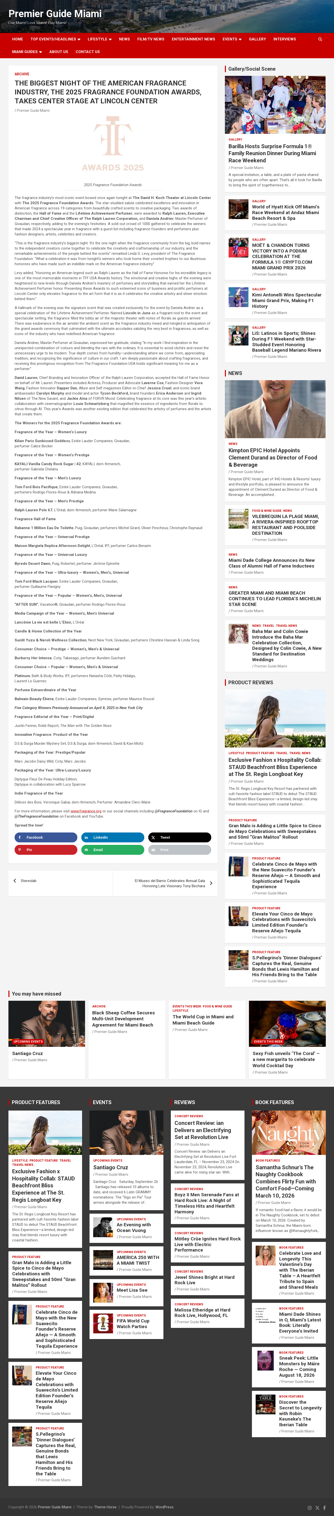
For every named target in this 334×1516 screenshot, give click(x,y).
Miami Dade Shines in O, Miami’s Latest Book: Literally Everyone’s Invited (300, 1322)
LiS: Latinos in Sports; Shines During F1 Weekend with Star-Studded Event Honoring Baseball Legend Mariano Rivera (286, 341)
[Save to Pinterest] (46, 850)
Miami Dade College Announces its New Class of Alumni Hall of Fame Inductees (272, 563)
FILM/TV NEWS (150, 39)
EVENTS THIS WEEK (187, 1006)
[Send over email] (112, 850)
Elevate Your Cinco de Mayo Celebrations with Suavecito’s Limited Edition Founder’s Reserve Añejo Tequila (284, 922)
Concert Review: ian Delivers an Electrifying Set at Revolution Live (203, 1130)
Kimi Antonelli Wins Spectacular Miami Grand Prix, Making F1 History (287, 300)
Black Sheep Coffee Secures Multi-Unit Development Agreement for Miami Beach (123, 1019)
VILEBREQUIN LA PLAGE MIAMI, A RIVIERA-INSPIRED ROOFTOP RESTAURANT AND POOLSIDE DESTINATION (285, 525)
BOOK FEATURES (274, 1102)
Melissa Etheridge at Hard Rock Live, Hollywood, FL (202, 1312)
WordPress (164, 1507)
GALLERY (257, 39)
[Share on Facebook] (46, 837)
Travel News (286, 626)
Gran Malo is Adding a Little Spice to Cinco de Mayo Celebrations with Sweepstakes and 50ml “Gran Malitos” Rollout (275, 831)
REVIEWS (184, 1102)
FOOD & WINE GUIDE (266, 511)
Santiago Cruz (27, 1053)
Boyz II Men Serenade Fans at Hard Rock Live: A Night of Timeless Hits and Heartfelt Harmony (207, 1203)
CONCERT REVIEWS (189, 1116)
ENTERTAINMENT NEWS (193, 39)
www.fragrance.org (86, 811)
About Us (58, 52)
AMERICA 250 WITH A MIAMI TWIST (138, 1260)
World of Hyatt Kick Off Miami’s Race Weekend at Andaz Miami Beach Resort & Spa (285, 212)
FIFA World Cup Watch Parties (133, 1323)
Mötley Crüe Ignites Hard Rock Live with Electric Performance (208, 1244)
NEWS (124, 39)
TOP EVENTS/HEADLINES (53, 39)
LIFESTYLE (97, 39)
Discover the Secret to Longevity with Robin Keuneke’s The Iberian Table (300, 1413)
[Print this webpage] (179, 850)
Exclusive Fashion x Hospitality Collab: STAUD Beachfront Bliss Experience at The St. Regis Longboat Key (275, 767)
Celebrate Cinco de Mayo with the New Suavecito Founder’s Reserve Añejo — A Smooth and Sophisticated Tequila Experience (286, 875)
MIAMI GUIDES (25, 52)
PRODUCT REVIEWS (250, 683)
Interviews (284, 39)
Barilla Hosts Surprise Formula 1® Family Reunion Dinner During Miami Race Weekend (272, 153)
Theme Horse (105, 1507)
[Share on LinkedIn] (112, 837)
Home (17, 39)
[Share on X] (179, 837)
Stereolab (28, 881)
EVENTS (230, 39)
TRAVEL (268, 626)
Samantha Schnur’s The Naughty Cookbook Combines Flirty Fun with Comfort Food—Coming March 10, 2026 (286, 1181)
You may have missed (36, 994)
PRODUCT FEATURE (260, 753)
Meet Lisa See (132, 1290)
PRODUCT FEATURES (36, 1102)
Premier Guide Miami (55, 14)
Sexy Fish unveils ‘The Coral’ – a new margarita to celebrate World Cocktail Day (286, 1059)
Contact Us (88, 52)
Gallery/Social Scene (251, 69)
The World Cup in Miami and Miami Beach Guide (203, 1020)
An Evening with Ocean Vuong (134, 1227)
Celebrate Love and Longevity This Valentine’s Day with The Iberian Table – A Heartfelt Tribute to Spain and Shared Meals (300, 1270)
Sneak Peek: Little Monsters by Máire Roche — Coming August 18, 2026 (299, 1366)
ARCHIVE (22, 74)
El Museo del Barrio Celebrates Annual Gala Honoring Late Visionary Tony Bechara (170, 883)
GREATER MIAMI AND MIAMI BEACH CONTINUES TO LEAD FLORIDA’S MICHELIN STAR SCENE (275, 598)
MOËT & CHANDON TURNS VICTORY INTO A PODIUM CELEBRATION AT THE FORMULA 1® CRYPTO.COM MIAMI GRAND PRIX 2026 (282, 256)
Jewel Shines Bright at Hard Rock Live (205, 1280)
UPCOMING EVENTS (28, 1041)
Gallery (235, 139)
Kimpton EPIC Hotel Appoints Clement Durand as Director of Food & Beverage (273, 457)
